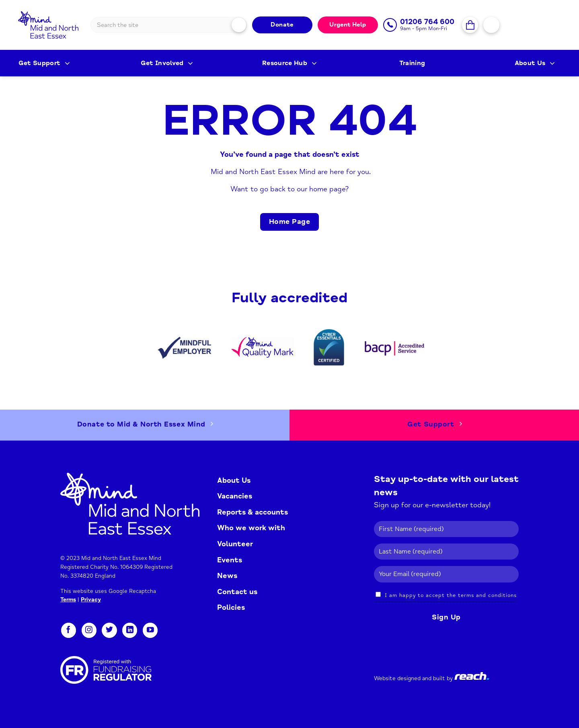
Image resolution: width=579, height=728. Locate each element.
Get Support (44, 63)
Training (412, 63)
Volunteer (235, 543)
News (227, 575)
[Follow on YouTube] (150, 630)
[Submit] (239, 24)
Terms (68, 599)
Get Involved (167, 63)
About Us (535, 63)
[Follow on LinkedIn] (129, 630)
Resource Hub (289, 63)
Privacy (91, 599)
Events (229, 560)
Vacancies (234, 496)
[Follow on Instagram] (89, 630)
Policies (231, 607)
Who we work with (251, 527)
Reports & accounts (252, 512)
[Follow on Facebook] (68, 630)
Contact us (237, 591)
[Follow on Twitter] (109, 630)
